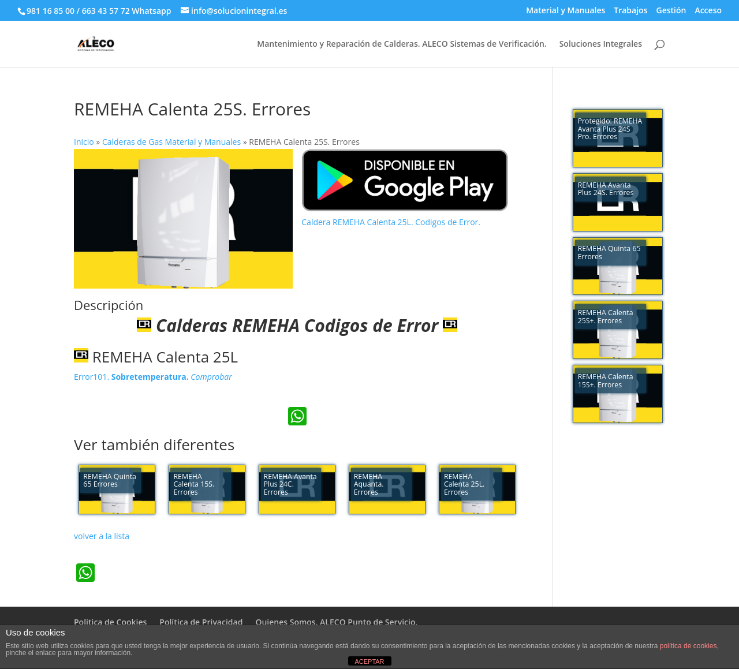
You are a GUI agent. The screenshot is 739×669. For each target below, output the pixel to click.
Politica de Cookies (110, 621)
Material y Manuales (565, 11)
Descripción (108, 304)
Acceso (708, 11)
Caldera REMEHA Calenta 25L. (358, 221)
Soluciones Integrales (600, 44)
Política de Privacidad (200, 621)
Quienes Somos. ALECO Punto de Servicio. (336, 621)
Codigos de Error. (447, 221)
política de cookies (688, 646)
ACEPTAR (369, 661)
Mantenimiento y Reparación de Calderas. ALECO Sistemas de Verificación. (401, 44)
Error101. (153, 376)
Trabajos (630, 11)
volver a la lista (101, 535)
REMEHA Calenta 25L (156, 356)
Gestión (671, 11)
